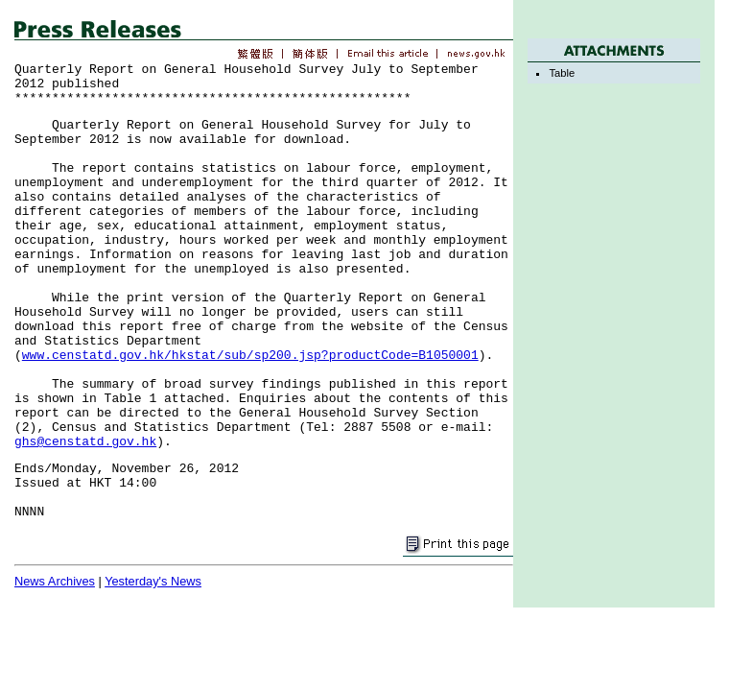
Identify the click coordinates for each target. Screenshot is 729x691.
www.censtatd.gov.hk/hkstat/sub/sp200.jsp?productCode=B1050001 (250, 355)
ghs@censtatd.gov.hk (85, 442)
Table (562, 73)
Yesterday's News (153, 581)
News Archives (54, 581)
